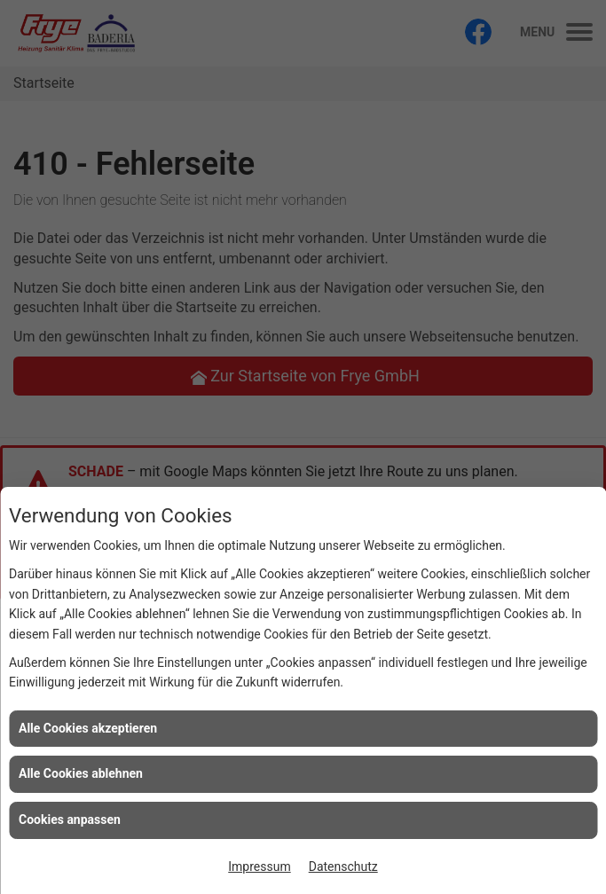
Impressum (259, 866)
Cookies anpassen (70, 819)
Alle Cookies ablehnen (81, 773)
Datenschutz (343, 866)
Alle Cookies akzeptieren (88, 728)
